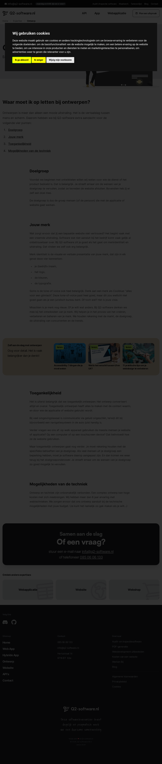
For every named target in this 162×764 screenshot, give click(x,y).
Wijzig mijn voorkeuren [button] (60, 60)
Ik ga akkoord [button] (21, 60)
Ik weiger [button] (38, 60)
